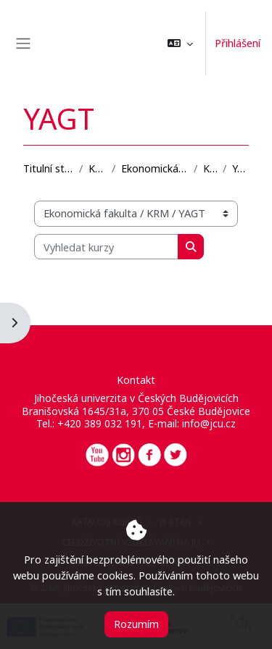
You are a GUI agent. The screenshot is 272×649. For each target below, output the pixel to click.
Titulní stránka (48, 168)
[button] (180, 43)
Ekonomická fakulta (154, 168)
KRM (210, 168)
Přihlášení (237, 42)
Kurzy (96, 168)
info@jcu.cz (209, 423)
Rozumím (136, 623)
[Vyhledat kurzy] (106, 247)
